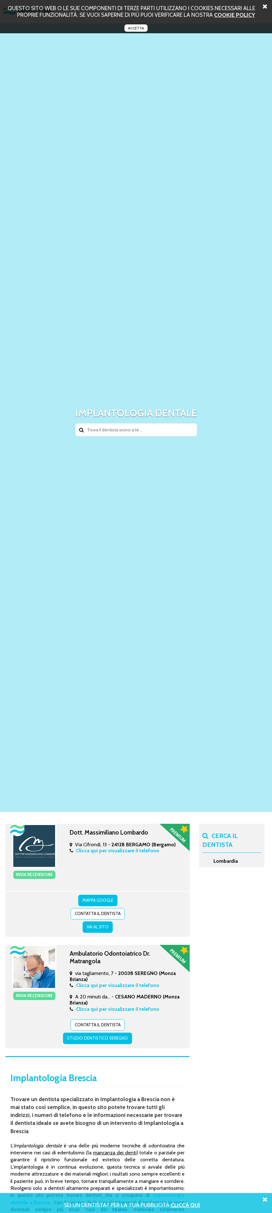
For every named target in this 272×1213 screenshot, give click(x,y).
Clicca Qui (185, 1205)
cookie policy (234, 14)
